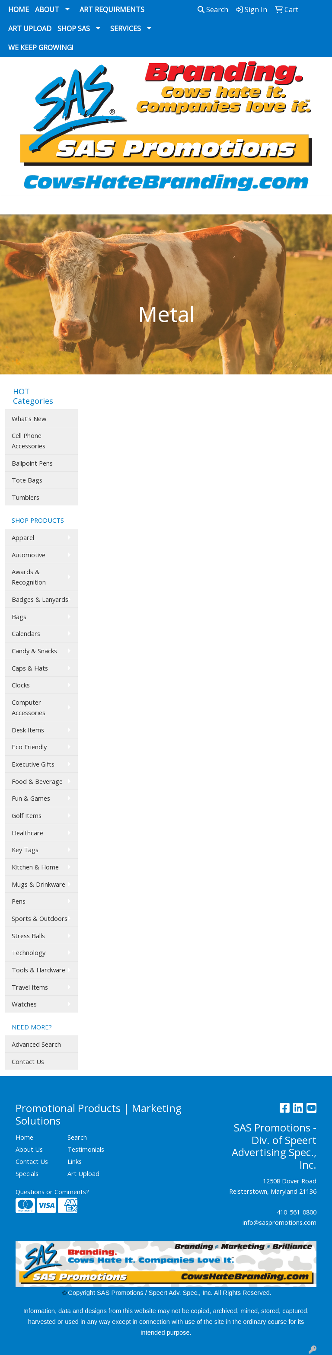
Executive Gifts (33, 764)
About (47, 9)
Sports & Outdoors (39, 918)
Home (18, 9)
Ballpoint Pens (32, 463)
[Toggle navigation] (13, 205)
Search (213, 9)
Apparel (23, 537)
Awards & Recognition (29, 576)
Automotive (28, 554)
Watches (24, 1004)
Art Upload (29, 28)
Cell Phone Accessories (28, 440)
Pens (19, 901)
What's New (29, 418)
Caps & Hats (30, 668)
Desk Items (28, 729)
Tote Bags (27, 480)
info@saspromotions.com (279, 1222)
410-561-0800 (296, 1212)
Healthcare (27, 832)
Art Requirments (112, 9)
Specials (27, 1173)
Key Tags (25, 849)
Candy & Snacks (34, 650)
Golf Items (27, 815)
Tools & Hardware (38, 969)
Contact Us (28, 1061)
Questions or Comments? (52, 1191)
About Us (29, 1149)
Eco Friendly (29, 746)
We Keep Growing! (40, 47)
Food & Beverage (37, 781)
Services (125, 28)
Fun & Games (31, 798)
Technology (28, 952)
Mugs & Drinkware (38, 884)
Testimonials (85, 1149)
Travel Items (30, 987)
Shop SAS (73, 28)
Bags (19, 616)
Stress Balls (28, 935)
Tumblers (25, 497)
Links (74, 1161)
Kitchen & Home (35, 867)
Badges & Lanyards (40, 599)
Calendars (26, 633)
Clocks (21, 685)
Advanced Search (36, 1044)
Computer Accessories (28, 707)
